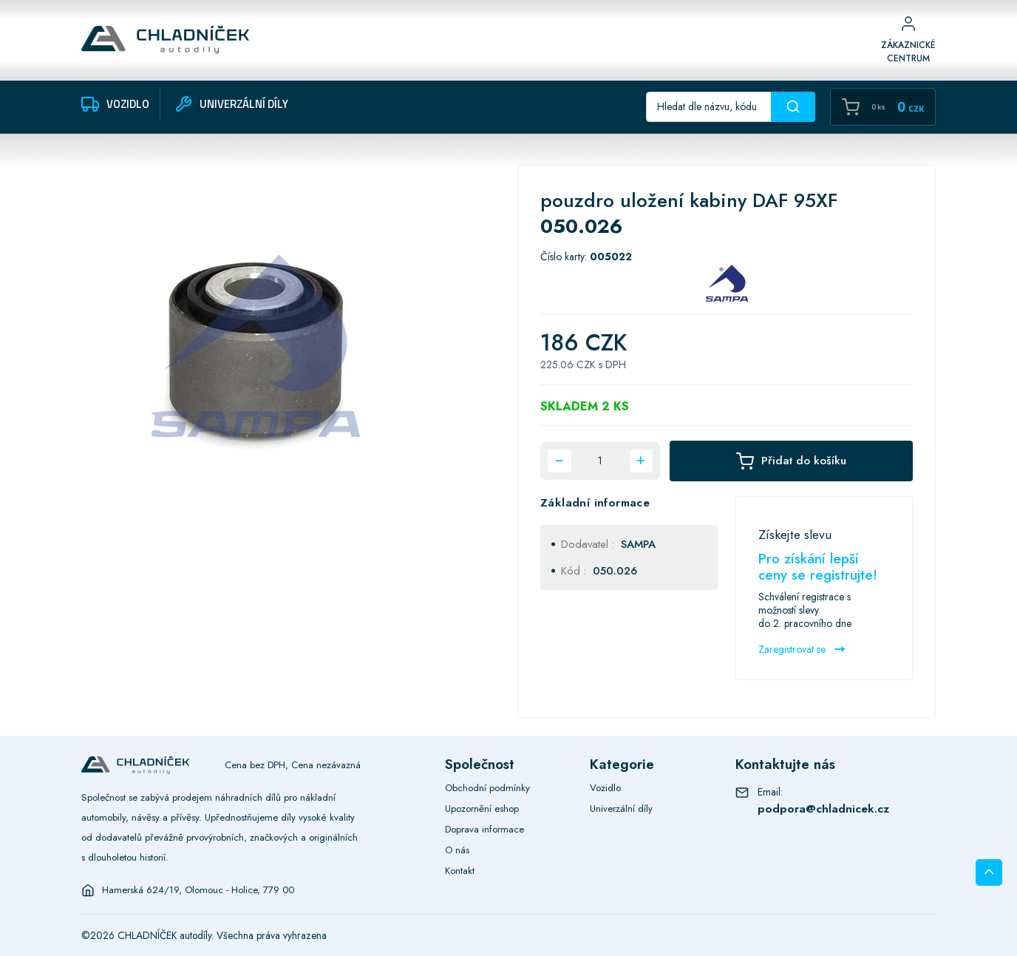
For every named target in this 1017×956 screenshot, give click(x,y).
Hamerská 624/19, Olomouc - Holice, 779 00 (198, 890)
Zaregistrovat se (801, 649)
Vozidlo (605, 788)
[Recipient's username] (709, 107)
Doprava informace (484, 829)
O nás (457, 850)
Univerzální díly (621, 808)
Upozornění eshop (482, 808)
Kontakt (460, 871)
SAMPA (638, 544)
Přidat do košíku (791, 460)
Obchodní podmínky (487, 788)
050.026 (615, 570)
